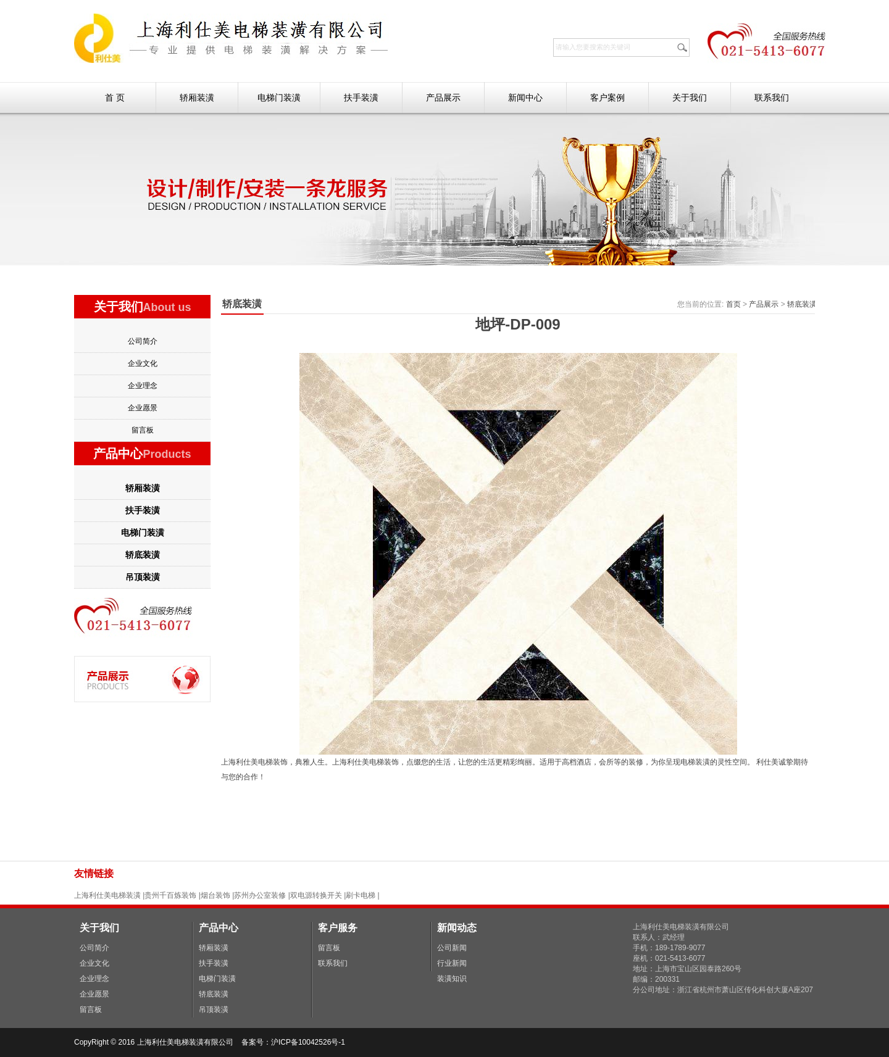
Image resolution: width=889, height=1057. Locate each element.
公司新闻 (452, 947)
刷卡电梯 (361, 895)
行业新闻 (452, 963)
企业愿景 (142, 408)
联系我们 (771, 97)
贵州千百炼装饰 (170, 895)
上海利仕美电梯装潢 (107, 895)
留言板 (142, 430)
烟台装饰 (215, 895)
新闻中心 (525, 97)
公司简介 (142, 341)
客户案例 (607, 97)
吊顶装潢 (142, 577)
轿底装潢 (142, 555)
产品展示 (443, 97)
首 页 (115, 97)
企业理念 (142, 385)
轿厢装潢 (197, 97)
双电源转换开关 (316, 895)
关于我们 (689, 97)
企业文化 (142, 363)
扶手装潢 (361, 97)
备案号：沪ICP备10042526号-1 (294, 1042)
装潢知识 (452, 978)
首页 (733, 304)
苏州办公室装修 (260, 895)
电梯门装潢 (279, 97)
